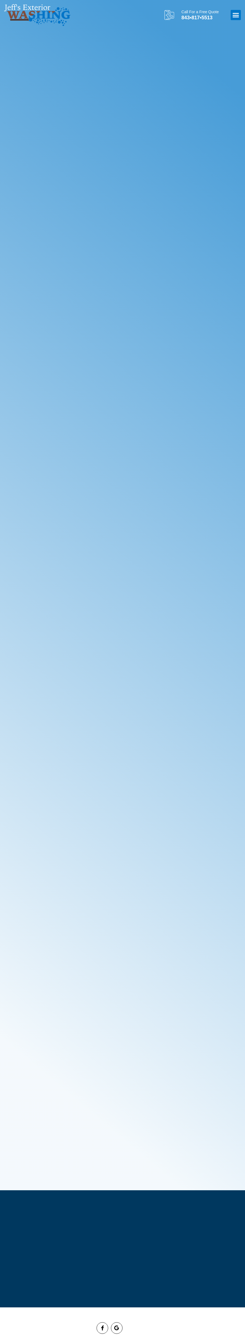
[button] (236, 15)
